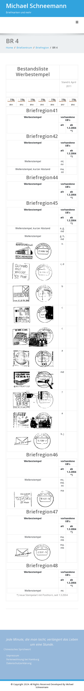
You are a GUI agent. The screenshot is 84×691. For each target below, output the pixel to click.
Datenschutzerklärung (19, 663)
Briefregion (42, 47)
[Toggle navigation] (77, 22)
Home (9, 47)
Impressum (12, 655)
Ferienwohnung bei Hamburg (22, 659)
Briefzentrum (24, 47)
